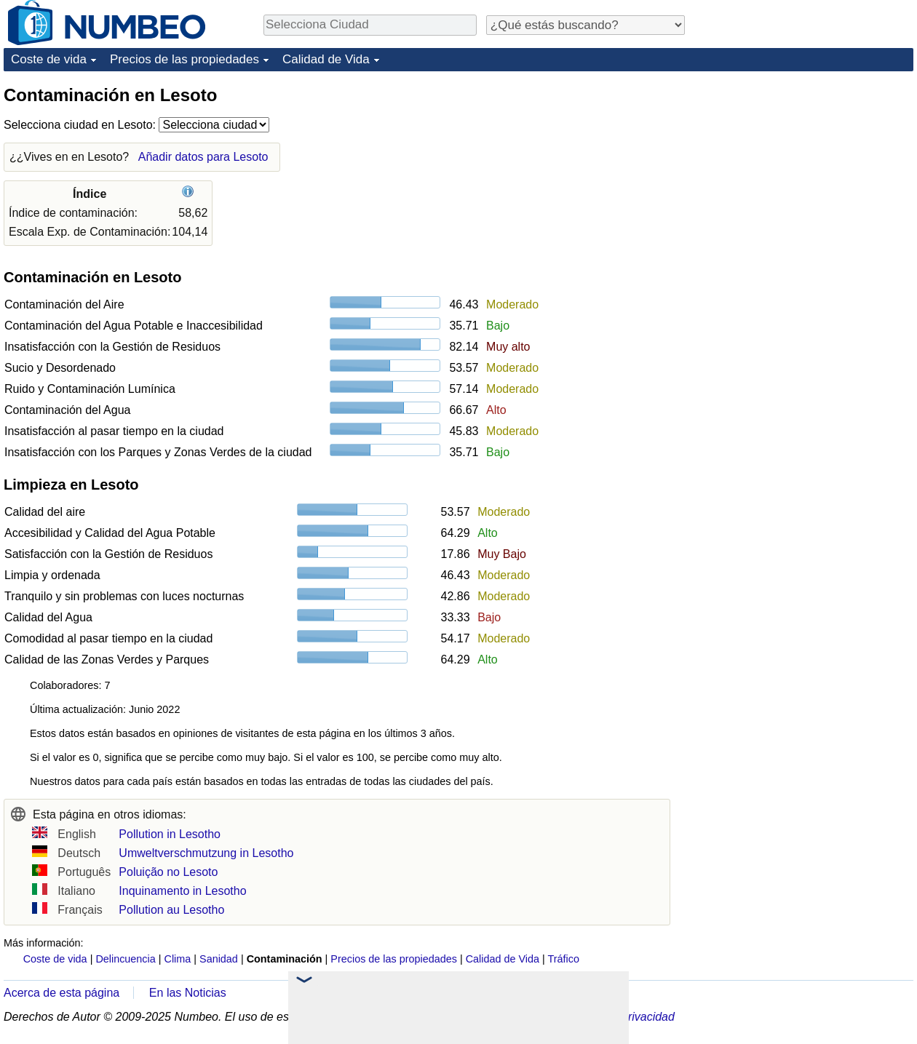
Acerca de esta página (61, 993)
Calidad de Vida (326, 59)
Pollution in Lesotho (170, 834)
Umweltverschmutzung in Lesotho (206, 853)
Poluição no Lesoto (168, 872)
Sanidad (218, 959)
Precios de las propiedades (184, 59)
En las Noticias (187, 993)
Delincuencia (125, 959)
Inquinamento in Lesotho (182, 891)
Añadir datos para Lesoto (203, 157)
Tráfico (563, 959)
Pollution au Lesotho (171, 910)
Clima (177, 959)
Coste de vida (49, 59)
